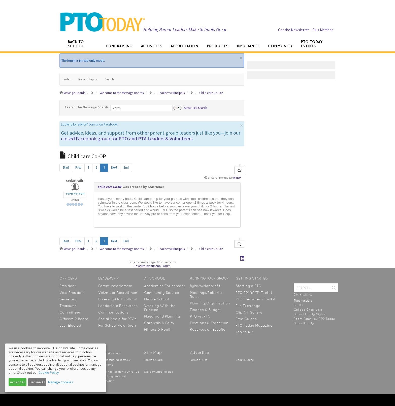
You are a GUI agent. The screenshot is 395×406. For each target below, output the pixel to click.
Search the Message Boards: (87, 107)
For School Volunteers (117, 325)
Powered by (142, 266)
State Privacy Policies (158, 371)
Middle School (156, 299)
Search (109, 79)
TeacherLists (303, 300)
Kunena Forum (160, 266)
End (126, 167)
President (67, 286)
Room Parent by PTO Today (314, 319)
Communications (113, 312)
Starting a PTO (248, 286)
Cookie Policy (245, 360)
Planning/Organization (210, 303)
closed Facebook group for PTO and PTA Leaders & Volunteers (126, 138)
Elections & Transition (209, 323)
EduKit (299, 305)
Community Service (161, 293)
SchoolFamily (304, 323)
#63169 (237, 177)
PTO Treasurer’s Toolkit (256, 299)
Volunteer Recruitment (118, 293)
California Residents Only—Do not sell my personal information (118, 376)
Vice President (72, 293)
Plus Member (322, 29)
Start (66, 167)
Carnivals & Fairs (159, 323)
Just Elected (70, 325)
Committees (70, 312)
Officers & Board (73, 319)
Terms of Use (199, 360)
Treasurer (67, 306)
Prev (78, 167)
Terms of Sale (153, 360)
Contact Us (109, 352)
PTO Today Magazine (254, 325)
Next (114, 167)
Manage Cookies (60, 382)
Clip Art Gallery (249, 312)
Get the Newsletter (293, 29)
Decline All (37, 382)
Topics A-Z (244, 332)
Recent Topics (87, 79)
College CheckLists (308, 309)
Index (67, 79)
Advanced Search (195, 107)
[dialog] (55, 367)
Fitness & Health (158, 329)
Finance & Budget (205, 310)
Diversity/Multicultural (117, 299)
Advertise (199, 352)
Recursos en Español (208, 329)
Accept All (17, 382)
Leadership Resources (118, 306)
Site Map (153, 352)
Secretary (68, 299)
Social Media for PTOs (117, 319)
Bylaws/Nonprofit (205, 286)
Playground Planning (162, 316)
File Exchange (248, 306)
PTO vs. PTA (200, 316)
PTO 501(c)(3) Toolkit (254, 293)
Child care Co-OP (109, 187)
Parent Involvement (115, 286)
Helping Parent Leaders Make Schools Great (184, 29)
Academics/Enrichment (164, 286)
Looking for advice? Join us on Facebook (89, 124)
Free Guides (246, 319)
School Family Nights (309, 314)
